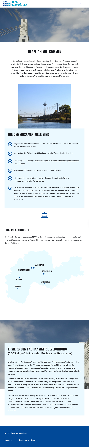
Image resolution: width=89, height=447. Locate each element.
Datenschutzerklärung (27, 440)
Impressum (8, 440)
